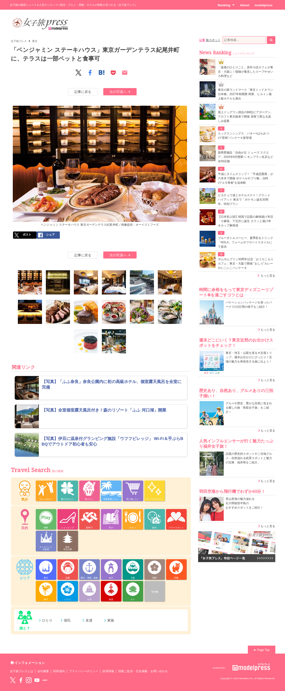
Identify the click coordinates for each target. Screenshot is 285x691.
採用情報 (108, 671)
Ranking (226, 5)
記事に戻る (82, 92)
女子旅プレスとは (21, 671)
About (244, 5)
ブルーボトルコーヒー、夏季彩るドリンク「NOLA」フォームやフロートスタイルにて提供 (245, 242)
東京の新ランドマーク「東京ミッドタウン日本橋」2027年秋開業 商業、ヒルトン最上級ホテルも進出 (245, 94)
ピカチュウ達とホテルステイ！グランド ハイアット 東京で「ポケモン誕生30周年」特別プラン (244, 200)
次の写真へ (120, 92)
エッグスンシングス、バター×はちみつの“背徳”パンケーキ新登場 (243, 136)
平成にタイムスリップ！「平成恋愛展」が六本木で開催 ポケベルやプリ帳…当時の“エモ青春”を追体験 (245, 178)
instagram (29, 680)
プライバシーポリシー (83, 671)
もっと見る (268, 275)
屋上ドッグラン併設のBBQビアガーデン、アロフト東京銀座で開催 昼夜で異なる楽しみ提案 (246, 117)
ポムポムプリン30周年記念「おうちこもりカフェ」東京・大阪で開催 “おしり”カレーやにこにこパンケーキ (246, 264)
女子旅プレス (19, 41)
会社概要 (43, 671)
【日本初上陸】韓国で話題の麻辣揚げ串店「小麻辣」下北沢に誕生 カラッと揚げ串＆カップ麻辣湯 (245, 221)
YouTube (37, 680)
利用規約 (59, 671)
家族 (110, 620)
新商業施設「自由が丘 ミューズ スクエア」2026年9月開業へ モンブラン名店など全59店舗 (245, 157)
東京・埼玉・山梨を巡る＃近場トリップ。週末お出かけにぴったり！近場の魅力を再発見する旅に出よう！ (249, 357)
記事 (202, 40)
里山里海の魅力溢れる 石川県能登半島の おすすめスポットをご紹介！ (245, 503)
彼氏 (67, 620)
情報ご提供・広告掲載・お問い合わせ (143, 671)
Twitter (13, 680)
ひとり (47, 620)
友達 (89, 620)
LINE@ (45, 680)
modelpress (264, 5)
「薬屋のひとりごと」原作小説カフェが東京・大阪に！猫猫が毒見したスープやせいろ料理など (245, 72)
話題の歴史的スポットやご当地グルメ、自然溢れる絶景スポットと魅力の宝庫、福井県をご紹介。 (249, 458)
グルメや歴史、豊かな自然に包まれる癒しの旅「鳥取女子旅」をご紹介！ (249, 408)
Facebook (21, 680)
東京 (34, 41)
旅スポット (213, 40)
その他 (154, 592)
